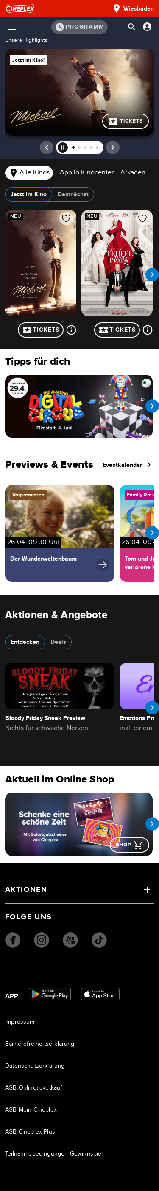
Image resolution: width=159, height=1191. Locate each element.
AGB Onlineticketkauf (33, 1088)
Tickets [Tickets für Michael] (41, 330)
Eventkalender (128, 465)
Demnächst (73, 194)
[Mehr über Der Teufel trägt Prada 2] (147, 330)
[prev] (46, 147)
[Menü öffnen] (12, 27)
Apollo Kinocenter (87, 173)
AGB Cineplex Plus (30, 1131)
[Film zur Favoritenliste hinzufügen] (66, 218)
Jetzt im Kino (29, 194)
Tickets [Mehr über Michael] (125, 121)
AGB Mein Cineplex (31, 1110)
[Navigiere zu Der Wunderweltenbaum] (59, 533)
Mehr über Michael (79, 92)
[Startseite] (20, 9)
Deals (58, 642)
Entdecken (25, 642)
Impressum (20, 1022)
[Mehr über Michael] (71, 330)
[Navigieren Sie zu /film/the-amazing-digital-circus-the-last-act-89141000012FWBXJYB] (79, 406)
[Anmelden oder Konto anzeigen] (147, 26)
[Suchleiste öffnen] (132, 27)
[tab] (29, 173)
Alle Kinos (29, 173)
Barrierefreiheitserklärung (40, 1044)
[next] (113, 147)
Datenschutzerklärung (35, 1066)
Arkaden (132, 173)
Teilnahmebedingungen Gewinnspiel (54, 1153)
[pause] (63, 147)
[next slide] (152, 274)
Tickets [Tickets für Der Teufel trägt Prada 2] (117, 330)
